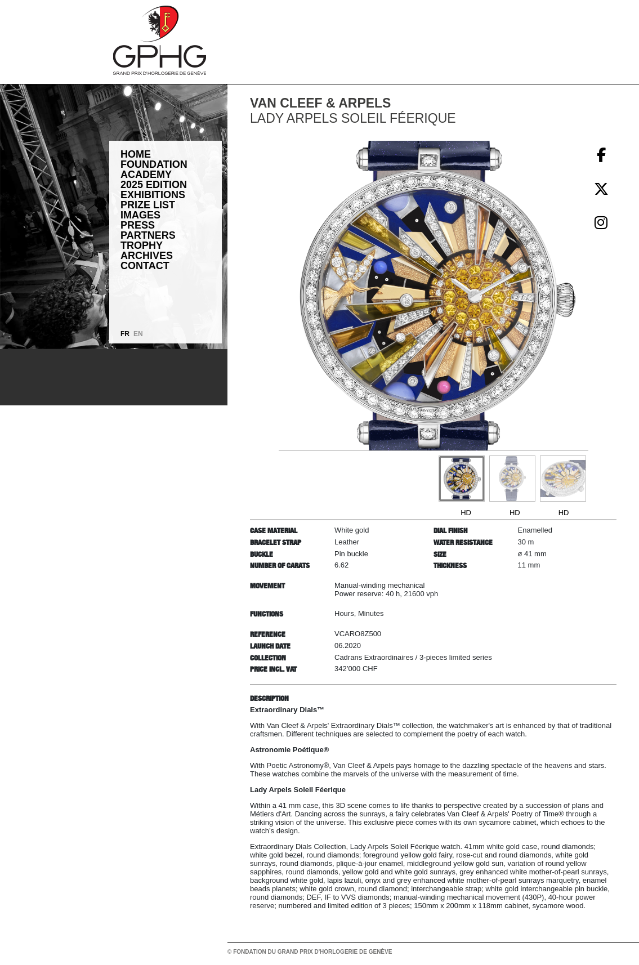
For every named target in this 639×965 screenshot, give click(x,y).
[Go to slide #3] (563, 478)
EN (138, 334)
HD (466, 512)
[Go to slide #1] (461, 478)
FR (124, 334)
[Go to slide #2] (512, 478)
